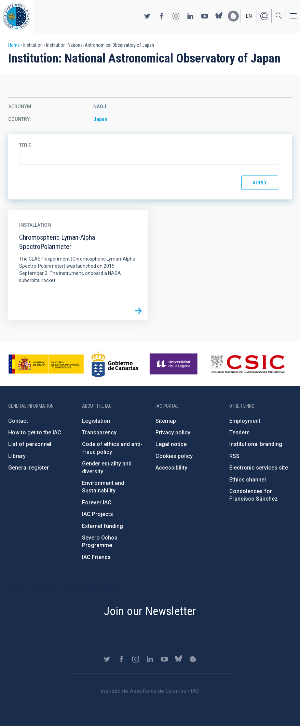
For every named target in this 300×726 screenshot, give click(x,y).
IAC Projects (97, 514)
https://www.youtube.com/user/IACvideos (204, 16)
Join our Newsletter (150, 611)
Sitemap (165, 421)
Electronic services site (258, 467)
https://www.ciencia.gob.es (46, 364)
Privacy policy (172, 432)
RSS (234, 456)
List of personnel (29, 444)
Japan (100, 119)
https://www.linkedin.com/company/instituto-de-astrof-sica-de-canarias (190, 16)
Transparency (99, 432)
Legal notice (171, 444)
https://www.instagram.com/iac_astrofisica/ (176, 16)
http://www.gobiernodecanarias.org (115, 364)
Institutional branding (255, 444)
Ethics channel (247, 479)
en (249, 16)
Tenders (239, 432)
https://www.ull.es (174, 364)
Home (14, 45)
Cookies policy (174, 456)
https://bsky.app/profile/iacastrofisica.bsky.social (219, 16)
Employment (244, 421)
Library (17, 456)
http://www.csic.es (247, 364)
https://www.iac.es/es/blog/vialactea (233, 16)
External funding (102, 526)
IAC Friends (96, 557)
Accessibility (171, 467)
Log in (264, 16)
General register (28, 467)
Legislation (96, 421)
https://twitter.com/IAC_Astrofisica (147, 16)
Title (25, 145)
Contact (18, 421)
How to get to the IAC (34, 432)
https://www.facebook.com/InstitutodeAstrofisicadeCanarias (161, 16)
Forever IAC (96, 502)
